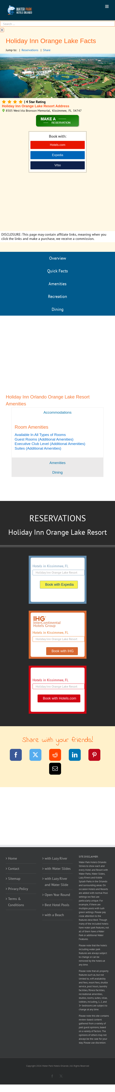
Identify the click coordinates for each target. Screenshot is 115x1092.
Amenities (57, 283)
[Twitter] (38, 755)
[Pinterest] (96, 755)
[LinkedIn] (77, 755)
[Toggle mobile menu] (107, 6)
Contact (13, 868)
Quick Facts (57, 271)
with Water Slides (58, 868)
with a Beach (54, 915)
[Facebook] (18, 755)
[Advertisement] (57, 202)
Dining (58, 309)
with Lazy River (56, 858)
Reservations (30, 50)
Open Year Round (57, 894)
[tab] (57, 412)
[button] (40, 435)
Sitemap (14, 878)
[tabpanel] (57, 437)
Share (46, 50)
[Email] (57, 769)
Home (12, 858)
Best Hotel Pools (57, 905)
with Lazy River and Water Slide (56, 881)
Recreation (57, 296)
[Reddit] (57, 755)
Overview (57, 258)
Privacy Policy (18, 889)
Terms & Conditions (16, 902)
